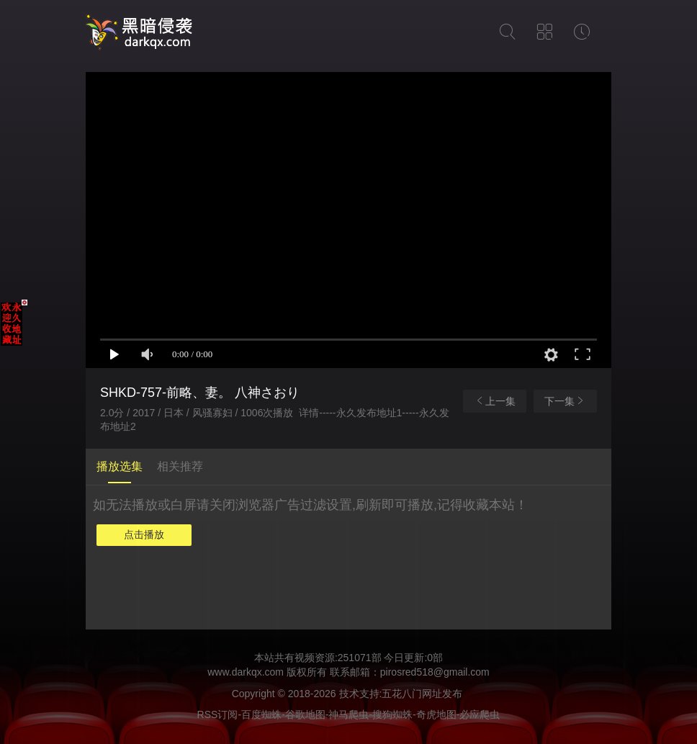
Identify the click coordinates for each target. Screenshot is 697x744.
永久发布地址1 (369, 412)
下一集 (565, 401)
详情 (309, 412)
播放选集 (119, 466)
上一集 (495, 401)
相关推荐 (180, 466)
